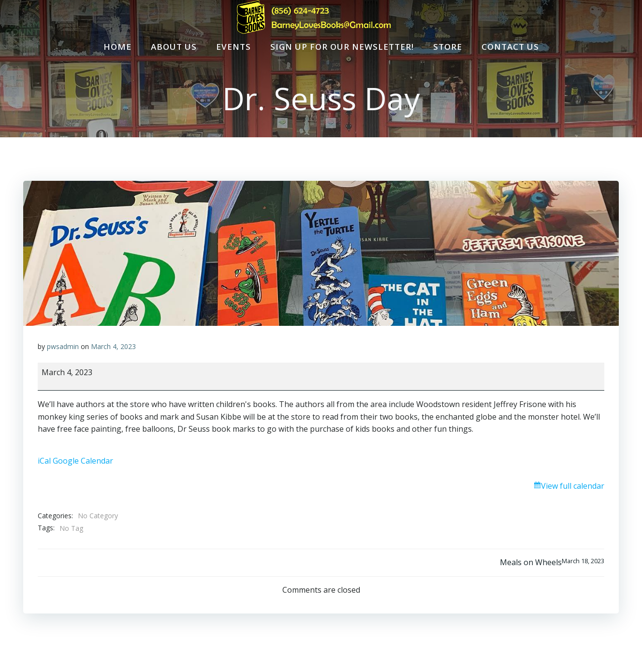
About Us (174, 46)
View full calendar (572, 486)
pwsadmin (63, 346)
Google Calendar (83, 460)
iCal (44, 460)
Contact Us (510, 46)
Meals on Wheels (552, 562)
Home (117, 46)
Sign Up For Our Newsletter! (342, 46)
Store (447, 46)
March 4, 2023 (113, 346)
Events (233, 46)
